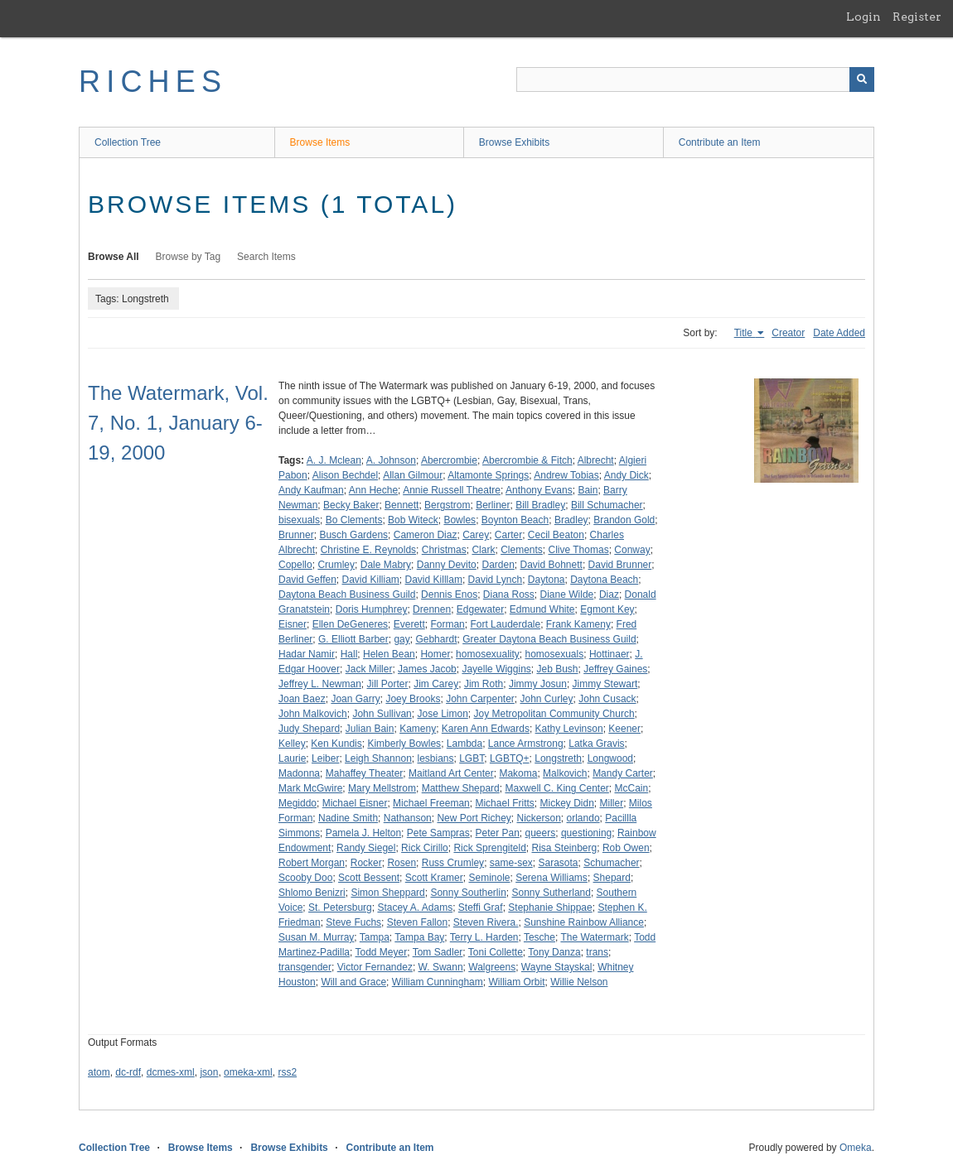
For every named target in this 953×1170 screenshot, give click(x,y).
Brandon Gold (624, 520)
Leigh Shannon (378, 758)
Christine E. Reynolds (368, 550)
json (209, 1072)
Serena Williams (551, 878)
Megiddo (297, 803)
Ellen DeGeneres (350, 624)
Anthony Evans (539, 490)
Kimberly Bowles (404, 743)
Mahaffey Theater (365, 773)
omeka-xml (248, 1072)
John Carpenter (480, 699)
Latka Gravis (596, 743)
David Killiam (370, 579)
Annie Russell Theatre (452, 490)
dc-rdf (128, 1072)
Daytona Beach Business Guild (346, 594)
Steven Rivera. (486, 922)
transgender (304, 967)
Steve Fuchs (353, 922)
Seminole (489, 878)
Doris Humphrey (372, 609)
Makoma (518, 773)
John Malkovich (312, 714)
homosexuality (488, 654)
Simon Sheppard (387, 892)
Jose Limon (442, 714)
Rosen (401, 863)
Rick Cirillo (424, 848)
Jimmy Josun (538, 684)
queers (540, 833)
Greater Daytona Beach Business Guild (549, 639)
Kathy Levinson (569, 728)
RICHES (153, 82)
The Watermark (594, 937)
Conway (632, 550)
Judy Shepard (309, 728)
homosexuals (554, 654)
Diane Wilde (567, 594)
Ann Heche (373, 490)
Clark (483, 550)
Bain (587, 490)
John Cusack (607, 699)
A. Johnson (391, 460)
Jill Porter (388, 684)
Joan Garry (355, 699)
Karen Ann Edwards (486, 728)
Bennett (401, 505)
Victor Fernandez (375, 967)
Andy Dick (626, 475)
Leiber (325, 758)
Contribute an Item (720, 142)
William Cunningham (437, 982)
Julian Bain (370, 728)
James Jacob (427, 669)
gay (401, 639)
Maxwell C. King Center (556, 788)
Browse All (113, 256)
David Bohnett (551, 565)
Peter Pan (497, 833)
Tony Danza (554, 952)
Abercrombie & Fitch (527, 460)
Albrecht (596, 460)
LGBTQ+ (510, 758)
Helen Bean (389, 654)
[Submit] (861, 79)
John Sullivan (381, 714)
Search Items (266, 256)
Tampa (374, 937)
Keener (624, 728)
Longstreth (558, 758)
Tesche (539, 937)
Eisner (292, 624)
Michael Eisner (355, 803)
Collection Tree (127, 142)
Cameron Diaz (425, 535)
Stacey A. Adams (414, 907)
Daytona (546, 579)
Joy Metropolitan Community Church (554, 714)
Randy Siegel (365, 848)
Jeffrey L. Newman (319, 684)
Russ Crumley (453, 863)
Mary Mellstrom (382, 788)
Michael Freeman (431, 803)
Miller (612, 803)
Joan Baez (302, 699)
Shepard (612, 878)
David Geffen (307, 579)
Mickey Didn (566, 803)
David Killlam (433, 579)
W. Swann (440, 967)
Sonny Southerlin (468, 892)
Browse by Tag (188, 256)
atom (99, 1072)
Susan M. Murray (316, 937)
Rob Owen (626, 848)
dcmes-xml (171, 1072)
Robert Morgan (311, 863)
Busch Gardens (353, 535)
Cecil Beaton (556, 535)
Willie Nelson (578, 982)
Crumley (336, 565)
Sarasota (558, 863)
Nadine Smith (348, 818)
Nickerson (539, 818)
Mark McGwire (310, 788)
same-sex (511, 863)
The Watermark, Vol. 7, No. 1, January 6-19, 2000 (178, 423)
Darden (497, 565)
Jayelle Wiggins (496, 669)
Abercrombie (449, 460)
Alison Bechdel (345, 475)
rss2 (287, 1072)
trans (597, 952)
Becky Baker (351, 505)
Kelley (292, 743)
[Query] (695, 79)
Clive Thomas (579, 550)
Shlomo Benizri (312, 892)
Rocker (366, 863)
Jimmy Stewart (605, 684)
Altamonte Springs (488, 475)
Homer (435, 654)
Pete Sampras (438, 833)
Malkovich (565, 773)
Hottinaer (609, 654)
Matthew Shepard (461, 788)
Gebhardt (436, 639)
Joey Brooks (412, 699)
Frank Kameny (578, 624)
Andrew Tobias (566, 475)
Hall (349, 654)
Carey (475, 535)
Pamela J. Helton (363, 833)
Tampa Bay (419, 937)
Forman (447, 624)
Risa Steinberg (564, 848)
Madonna (299, 773)
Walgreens (491, 967)
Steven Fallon (417, 922)
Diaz (609, 594)
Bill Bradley (540, 505)
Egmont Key (607, 609)
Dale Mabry (385, 565)
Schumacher (611, 863)
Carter (508, 535)
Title (745, 333)
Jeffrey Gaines (615, 669)
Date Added (839, 333)
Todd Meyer (382, 952)
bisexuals (299, 520)
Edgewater (480, 609)
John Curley (546, 699)
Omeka (855, 1147)
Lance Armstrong (526, 743)
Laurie (292, 758)
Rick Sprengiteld (489, 848)
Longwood (610, 758)
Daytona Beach (604, 579)
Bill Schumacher (607, 505)
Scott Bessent (368, 878)
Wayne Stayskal (557, 967)
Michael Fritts (504, 803)
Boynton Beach (515, 520)
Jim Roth (483, 684)
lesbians (435, 758)
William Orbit (516, 982)
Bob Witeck (413, 520)
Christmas (444, 550)
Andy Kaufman (311, 490)
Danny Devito (446, 565)
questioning (586, 833)
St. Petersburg (340, 907)
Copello (295, 565)
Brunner (296, 535)
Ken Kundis (336, 743)
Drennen (432, 609)
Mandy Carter (623, 773)
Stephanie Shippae (550, 907)
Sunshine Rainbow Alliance (584, 922)
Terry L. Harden (484, 937)
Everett (409, 624)
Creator (788, 333)
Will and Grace (353, 982)
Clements (522, 550)
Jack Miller (369, 669)
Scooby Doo (305, 878)
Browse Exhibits (514, 142)
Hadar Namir (306, 654)
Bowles (459, 520)
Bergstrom (447, 505)
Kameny (417, 728)
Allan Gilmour (413, 475)
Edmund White (542, 609)
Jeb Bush (557, 669)
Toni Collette (495, 952)
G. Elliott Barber (353, 639)
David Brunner (620, 565)
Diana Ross (509, 594)
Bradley (571, 520)
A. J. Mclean (334, 460)
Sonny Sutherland (551, 892)
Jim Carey (436, 684)
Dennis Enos (449, 594)
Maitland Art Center (451, 773)
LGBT (471, 758)
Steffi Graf (480, 907)
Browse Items (320, 142)
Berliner (493, 505)
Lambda (464, 743)
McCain (632, 788)
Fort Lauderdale (505, 624)
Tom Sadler (438, 952)
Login (863, 16)
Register (917, 16)
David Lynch (495, 579)
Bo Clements (354, 520)
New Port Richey (473, 818)
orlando (583, 818)
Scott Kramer (434, 878)
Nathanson (408, 818)
